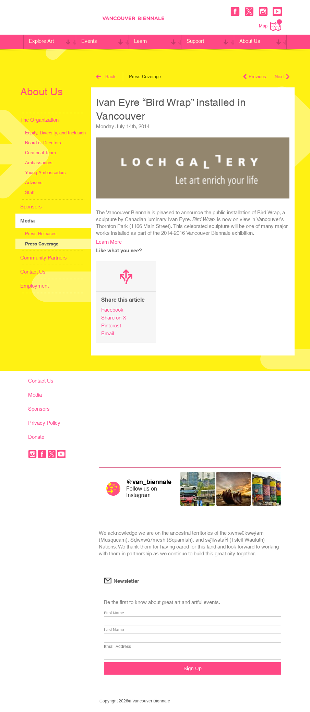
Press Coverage (41, 243)
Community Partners (43, 258)
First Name (114, 613)
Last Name (114, 630)
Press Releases (41, 233)
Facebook (112, 310)
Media (27, 221)
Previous (254, 76)
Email (107, 333)
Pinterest (111, 325)
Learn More (109, 242)
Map (270, 25)
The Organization (39, 120)
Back (106, 76)
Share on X (113, 318)
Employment (34, 286)
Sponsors (31, 206)
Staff (30, 192)
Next (282, 76)
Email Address (117, 646)
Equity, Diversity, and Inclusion (55, 132)
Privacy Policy (44, 423)
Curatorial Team (40, 152)
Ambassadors (38, 162)
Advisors (34, 182)
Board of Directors (43, 142)
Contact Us (33, 272)
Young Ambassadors (45, 172)
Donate (36, 437)
